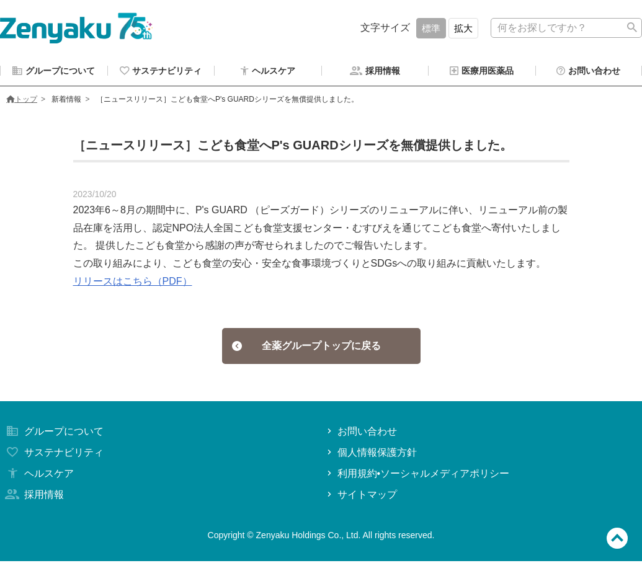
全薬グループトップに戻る (306, 347)
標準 (431, 28)
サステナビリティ (53, 454)
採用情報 (33, 496)
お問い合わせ (360, 433)
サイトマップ (360, 496)
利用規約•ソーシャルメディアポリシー (417, 475)
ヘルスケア (38, 475)
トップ (21, 101)
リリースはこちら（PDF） (132, 283)
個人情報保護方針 (370, 454)
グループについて (53, 433)
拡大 (463, 28)
